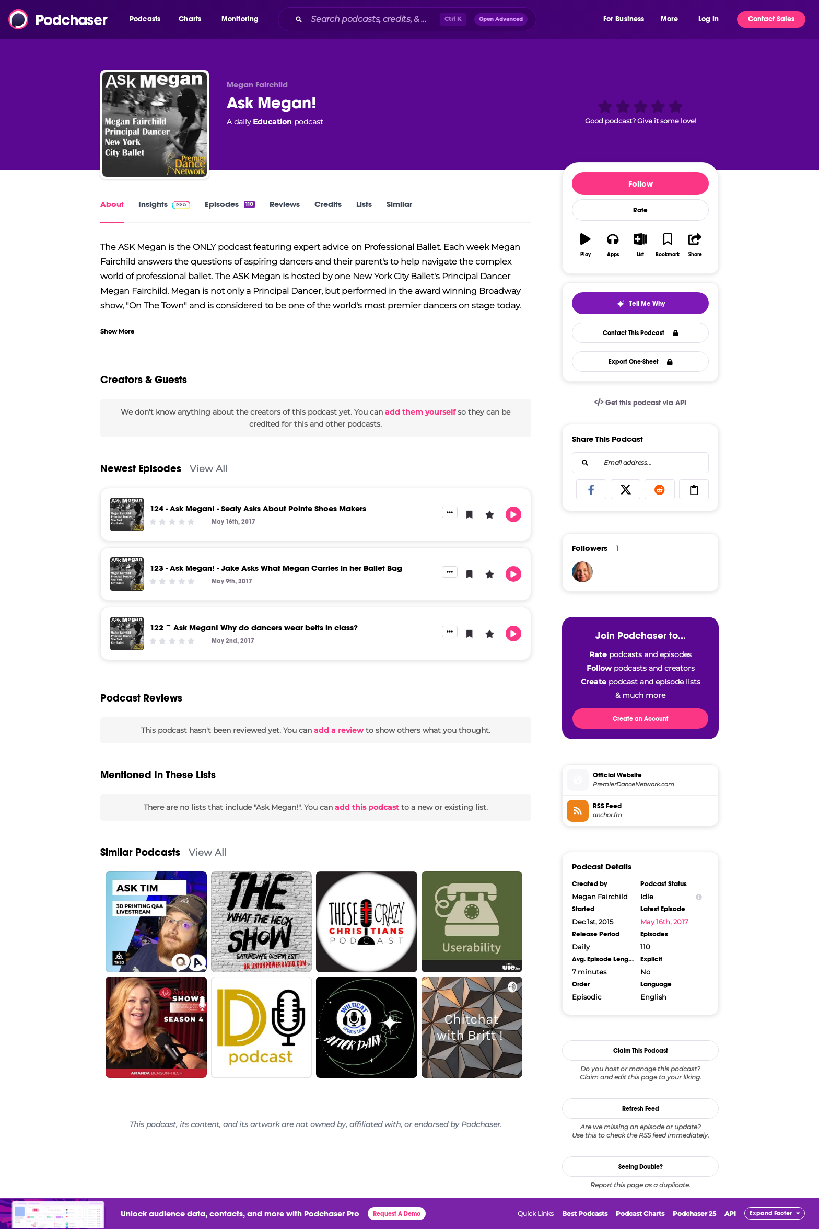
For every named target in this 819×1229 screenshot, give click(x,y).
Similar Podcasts (140, 852)
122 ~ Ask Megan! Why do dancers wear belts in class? (254, 628)
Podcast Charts (640, 1213)
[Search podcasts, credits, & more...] (373, 19)
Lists (364, 204)
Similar (399, 204)
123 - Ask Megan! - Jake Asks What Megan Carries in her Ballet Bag (276, 568)
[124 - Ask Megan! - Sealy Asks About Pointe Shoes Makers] (127, 514)
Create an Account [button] (641, 718)
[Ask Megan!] (154, 124)
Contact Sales (771, 19)
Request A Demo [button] (396, 1213)
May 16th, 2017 (664, 921)
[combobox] (440, 19)
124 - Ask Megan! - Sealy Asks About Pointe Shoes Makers (258, 508)
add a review (339, 730)
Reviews (285, 204)
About (112, 204)
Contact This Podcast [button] (640, 333)
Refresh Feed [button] (640, 1108)
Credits (328, 204)
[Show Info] (699, 897)
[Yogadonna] (582, 571)
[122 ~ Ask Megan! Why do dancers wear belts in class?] (127, 633)
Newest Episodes (140, 468)
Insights (164, 204)
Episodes (230, 204)
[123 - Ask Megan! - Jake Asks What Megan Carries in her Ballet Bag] (127, 574)
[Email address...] (640, 463)
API (730, 1213)
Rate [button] (640, 210)
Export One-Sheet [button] (641, 361)
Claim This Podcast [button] (640, 1050)
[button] (147, 19)
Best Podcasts (584, 1213)
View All (209, 468)
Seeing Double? (640, 1166)
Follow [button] (640, 184)
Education (272, 122)
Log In (708, 19)
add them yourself (420, 412)
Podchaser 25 (694, 1213)
